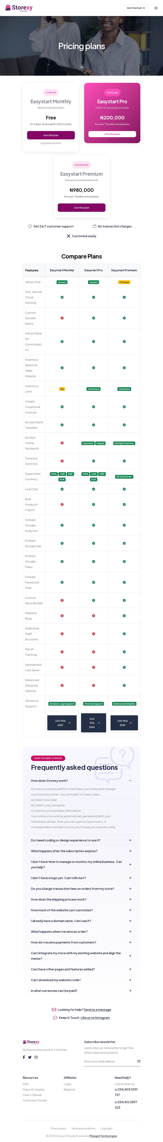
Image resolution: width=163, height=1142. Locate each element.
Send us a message (97, 1009)
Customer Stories (35, 1100)
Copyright (106, 1128)
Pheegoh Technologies (103, 1135)
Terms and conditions (83, 1128)
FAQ (25, 1084)
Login (67, 1084)
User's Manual (32, 1095)
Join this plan (50, 135)
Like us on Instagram (95, 1017)
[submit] (138, 1061)
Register (69, 1089)
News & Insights (34, 1089)
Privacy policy (58, 1128)
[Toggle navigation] (156, 8)
